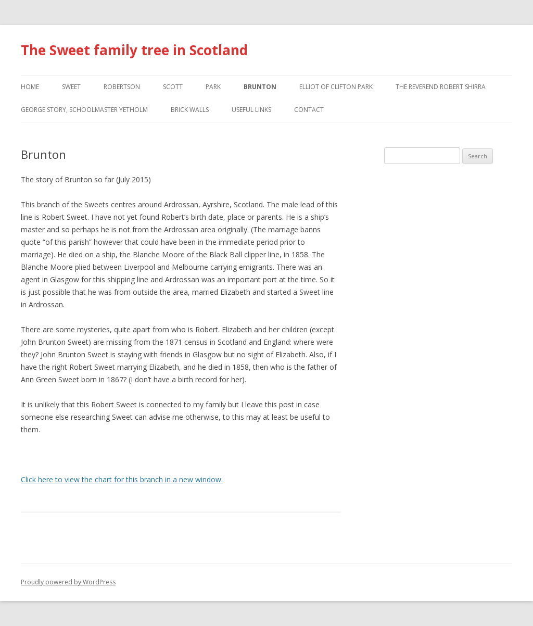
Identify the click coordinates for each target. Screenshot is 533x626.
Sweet (71, 86)
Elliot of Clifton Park (336, 86)
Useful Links (251, 109)
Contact (309, 109)
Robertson (122, 86)
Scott (173, 86)
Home (30, 86)
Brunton (260, 86)
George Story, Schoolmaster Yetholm (84, 109)
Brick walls (190, 109)
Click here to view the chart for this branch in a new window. (122, 479)
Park (213, 86)
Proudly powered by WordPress (68, 582)
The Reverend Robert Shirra (441, 86)
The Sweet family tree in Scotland (134, 50)
